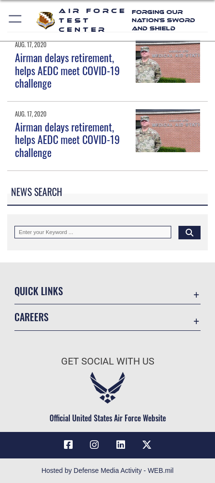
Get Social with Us (107, 361)
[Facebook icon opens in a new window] (68, 445)
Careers (31, 317)
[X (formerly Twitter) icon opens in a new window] (146, 445)
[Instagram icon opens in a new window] (94, 445)
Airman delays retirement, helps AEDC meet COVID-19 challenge (67, 70)
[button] (15, 20)
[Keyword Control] (92, 232)
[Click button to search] (189, 232)
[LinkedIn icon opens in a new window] (121, 445)
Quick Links (38, 291)
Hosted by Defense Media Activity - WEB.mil (107, 470)
